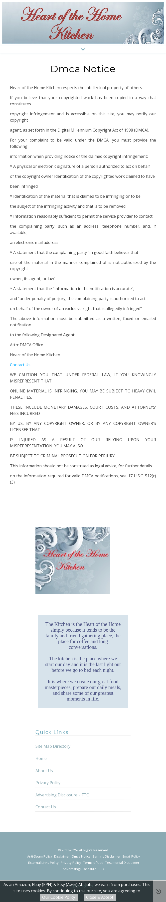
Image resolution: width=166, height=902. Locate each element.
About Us (44, 770)
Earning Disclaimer (107, 856)
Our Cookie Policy (58, 897)
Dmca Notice (81, 856)
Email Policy (131, 856)
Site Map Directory (52, 746)
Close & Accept (99, 897)
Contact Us (20, 364)
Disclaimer (62, 856)
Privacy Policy (47, 782)
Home (41, 758)
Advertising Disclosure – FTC (62, 795)
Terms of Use (93, 862)
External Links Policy (43, 862)
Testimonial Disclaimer (122, 862)
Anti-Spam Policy (39, 856)
